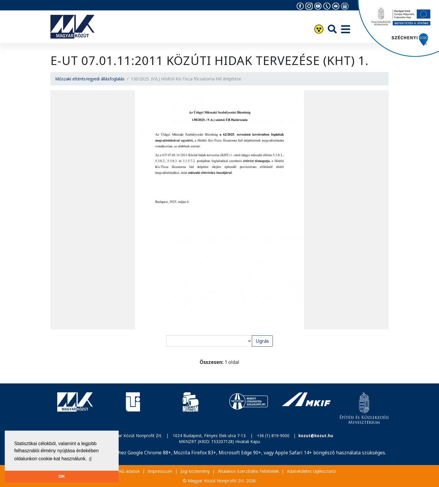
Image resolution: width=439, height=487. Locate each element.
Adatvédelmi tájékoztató (311, 471)
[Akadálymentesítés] (318, 30)
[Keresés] (332, 29)
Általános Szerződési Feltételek (248, 471)
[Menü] (345, 29)
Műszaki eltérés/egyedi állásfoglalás (90, 79)
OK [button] (61, 476)
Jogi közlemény (195, 471)
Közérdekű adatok (121, 471)
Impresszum (160, 471)
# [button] (90, 458)
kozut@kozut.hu (315, 435)
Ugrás (262, 341)
